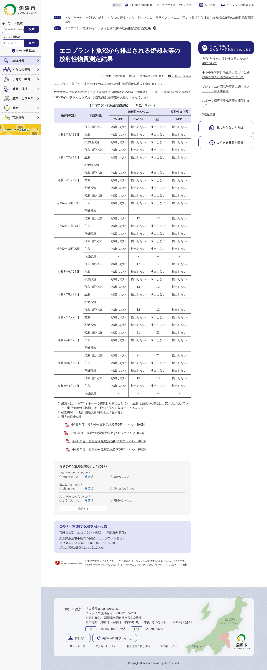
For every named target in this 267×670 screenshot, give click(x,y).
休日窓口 (81, 638)
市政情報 (18, 117)
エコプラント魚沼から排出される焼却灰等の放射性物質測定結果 (108, 28)
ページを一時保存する (240, 4)
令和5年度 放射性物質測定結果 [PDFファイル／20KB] (107, 433)
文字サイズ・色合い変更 (177, 4)
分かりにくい (121, 476)
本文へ (116, 5)
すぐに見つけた (71, 500)
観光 (15, 107)
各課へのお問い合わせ (117, 638)
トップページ (74, 17)
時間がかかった (123, 500)
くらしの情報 (21, 69)
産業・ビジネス (22, 98)
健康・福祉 (19, 88)
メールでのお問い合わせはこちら (81, 547)
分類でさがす (95, 17)
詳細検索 (18, 60)
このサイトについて (200, 646)
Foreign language (141, 4)
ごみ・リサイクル (158, 17)
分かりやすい (70, 476)
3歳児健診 (209, 114)
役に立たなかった (124, 488)
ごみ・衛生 (135, 17)
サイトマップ (77, 646)
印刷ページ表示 (181, 76)
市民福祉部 (66, 532)
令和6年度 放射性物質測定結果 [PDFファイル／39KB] (108, 424)
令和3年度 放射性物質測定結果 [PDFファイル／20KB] (109, 449)
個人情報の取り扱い (138, 646)
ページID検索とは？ (27, 50)
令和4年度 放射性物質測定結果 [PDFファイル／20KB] (109, 441)
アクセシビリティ (105, 646)
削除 (154, 28)
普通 (90, 476)
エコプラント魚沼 (89, 532)
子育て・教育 (21, 79)
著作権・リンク (169, 646)
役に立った (68, 488)
